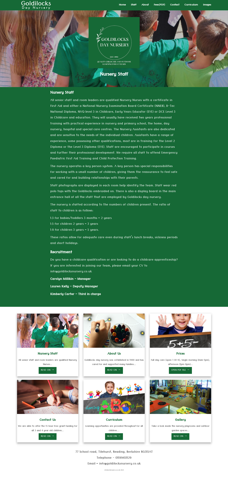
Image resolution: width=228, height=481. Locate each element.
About (145, 5)
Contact (174, 5)
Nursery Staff (48, 354)
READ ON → (47, 370)
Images (207, 5)
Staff (133, 5)
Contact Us (48, 420)
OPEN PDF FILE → (180, 370)
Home (122, 5)
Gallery (180, 420)
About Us (114, 354)
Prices (180, 354)
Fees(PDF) (159, 5)
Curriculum (191, 5)
